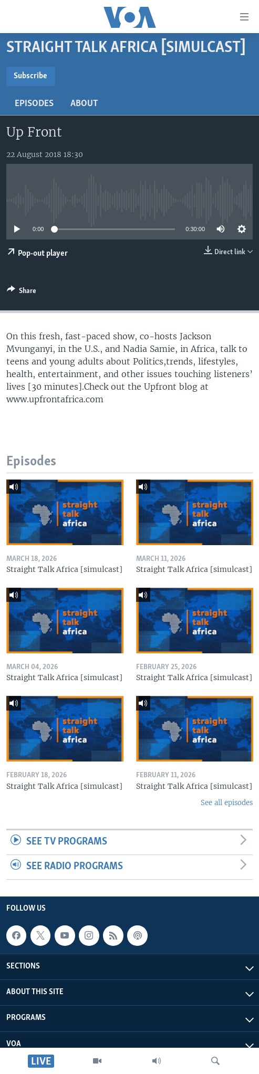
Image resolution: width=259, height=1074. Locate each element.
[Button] (21, 293)
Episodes (34, 104)
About (84, 104)
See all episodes (227, 802)
